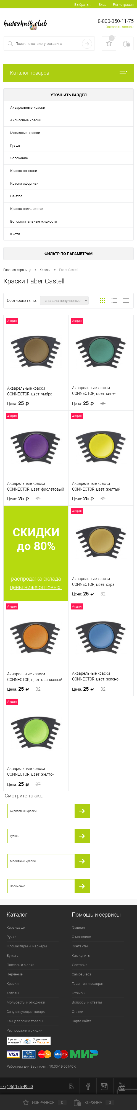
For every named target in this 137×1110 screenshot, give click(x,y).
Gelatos (16, 196)
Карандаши (16, 927)
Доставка (80, 965)
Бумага (13, 955)
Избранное (45, 1102)
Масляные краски (25, 133)
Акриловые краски (25, 120)
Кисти (15, 234)
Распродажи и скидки (24, 1030)
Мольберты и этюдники (26, 1002)
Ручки (11, 937)
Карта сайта (81, 1021)
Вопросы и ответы (87, 1002)
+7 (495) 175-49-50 (16, 1086)
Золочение (19, 158)
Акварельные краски (27, 107)
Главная (78, 927)
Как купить (81, 955)
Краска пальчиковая (27, 209)
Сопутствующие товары (26, 1012)
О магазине (81, 937)
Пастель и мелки (20, 965)
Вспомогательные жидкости (33, 221)
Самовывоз (81, 974)
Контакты (80, 946)
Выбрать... (82, 4)
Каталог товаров (68, 73)
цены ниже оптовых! (36, 587)
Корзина (94, 1102)
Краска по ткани (23, 171)
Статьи (77, 1012)
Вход (102, 4)
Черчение (15, 974)
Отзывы (78, 993)
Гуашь (15, 145)
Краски (13, 983)
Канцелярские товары (25, 1021)
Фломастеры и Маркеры (27, 946)
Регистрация (123, 4)
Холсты (13, 993)
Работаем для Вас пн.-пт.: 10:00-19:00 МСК (41, 1066)
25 (19, 403)
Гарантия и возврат (88, 983)
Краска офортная (24, 183)
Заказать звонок (120, 27)
